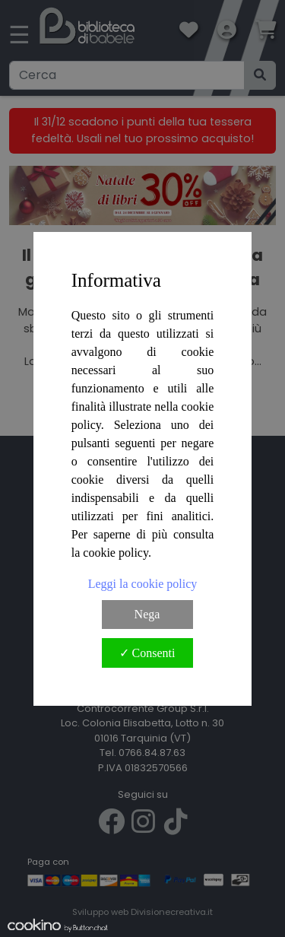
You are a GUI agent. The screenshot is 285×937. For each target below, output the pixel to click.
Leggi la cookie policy (143, 583)
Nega (147, 614)
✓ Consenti (147, 652)
